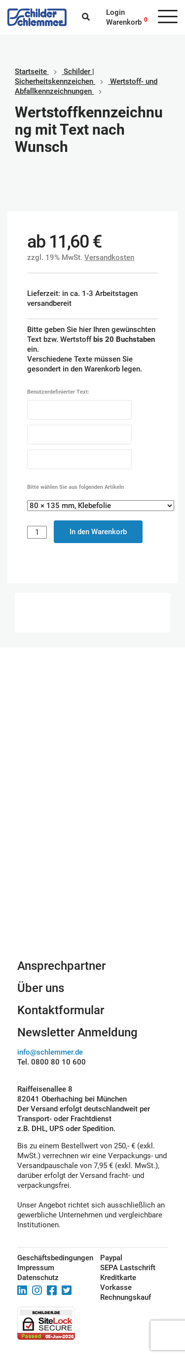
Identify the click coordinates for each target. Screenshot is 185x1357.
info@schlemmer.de (50, 1052)
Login (115, 12)
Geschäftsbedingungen (47, 1257)
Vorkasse (116, 1287)
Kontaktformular (60, 1010)
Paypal (111, 1257)
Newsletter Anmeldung (77, 1032)
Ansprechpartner (61, 966)
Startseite (31, 71)
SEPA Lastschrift (127, 1267)
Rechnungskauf (125, 1297)
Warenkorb (124, 22)
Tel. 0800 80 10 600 (51, 1062)
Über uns (40, 988)
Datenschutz (38, 1277)
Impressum (35, 1267)
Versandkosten (109, 257)
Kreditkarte (118, 1277)
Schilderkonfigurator (92, 890)
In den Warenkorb (98, 531)
